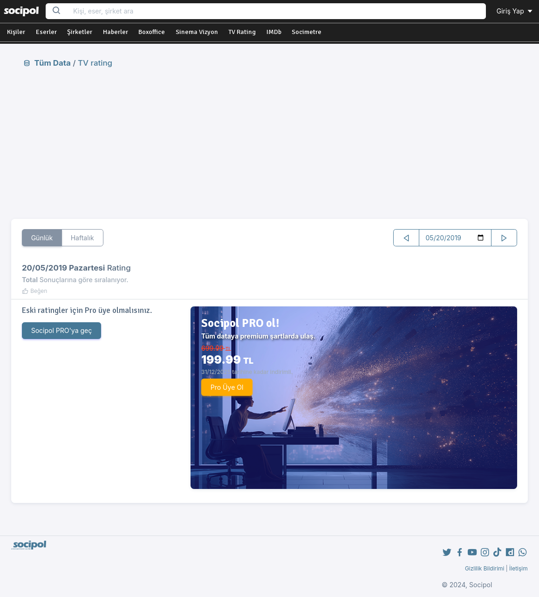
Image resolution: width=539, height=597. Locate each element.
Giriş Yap (515, 11)
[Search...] (276, 11)
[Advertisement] (270, 143)
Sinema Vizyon (197, 32)
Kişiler (16, 32)
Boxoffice (151, 32)
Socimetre (306, 32)
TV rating (95, 63)
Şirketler (79, 32)
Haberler (115, 32)
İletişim (518, 568)
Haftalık (82, 238)
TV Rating (242, 32)
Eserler (46, 32)
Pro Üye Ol (227, 387)
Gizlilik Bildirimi (485, 568)
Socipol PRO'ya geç (61, 330)
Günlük (42, 238)
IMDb (273, 32)
